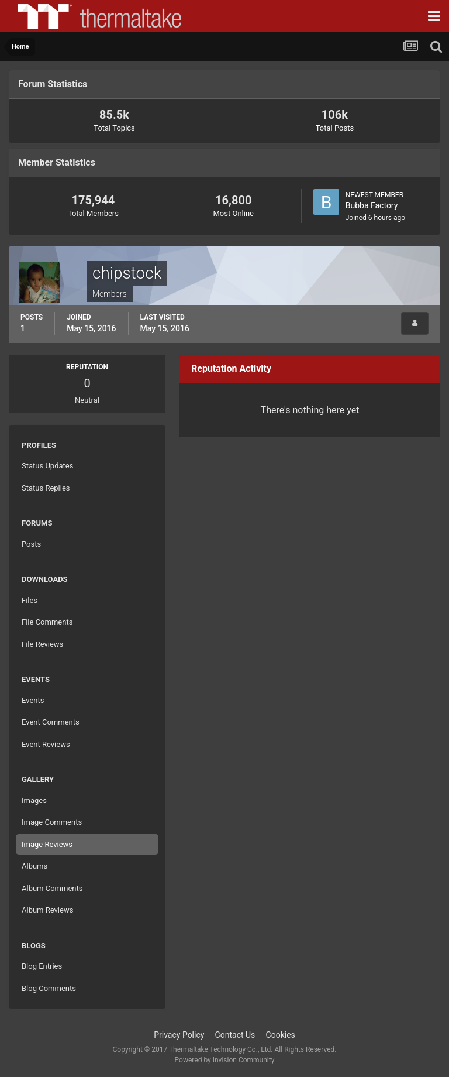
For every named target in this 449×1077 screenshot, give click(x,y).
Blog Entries (42, 966)
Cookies (280, 1035)
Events (33, 700)
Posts (31, 544)
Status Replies (46, 487)
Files (29, 600)
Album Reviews (47, 909)
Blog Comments (49, 988)
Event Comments (51, 722)
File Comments (47, 622)
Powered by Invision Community (225, 1060)
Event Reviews (46, 744)
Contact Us (235, 1035)
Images (34, 800)
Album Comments (52, 888)
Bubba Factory (372, 205)
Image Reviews (47, 844)
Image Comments (52, 822)
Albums (34, 866)
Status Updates (47, 465)
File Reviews (42, 644)
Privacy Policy (179, 1035)
